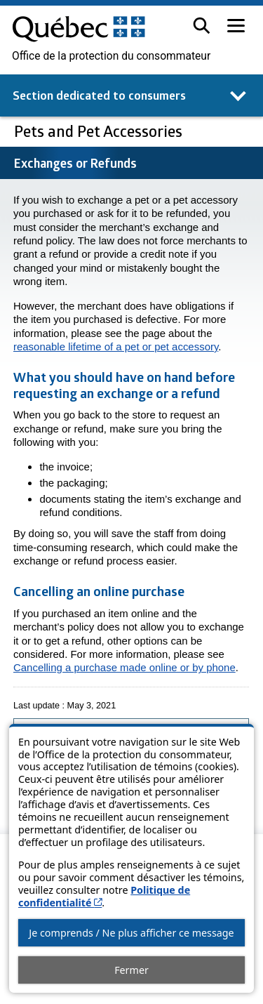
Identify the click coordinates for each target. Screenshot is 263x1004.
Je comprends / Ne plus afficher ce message (131, 932)
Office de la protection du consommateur (111, 56)
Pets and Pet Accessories (100, 131)
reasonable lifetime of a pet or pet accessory (115, 346)
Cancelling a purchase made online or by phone (124, 667)
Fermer (131, 970)
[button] (201, 25)
